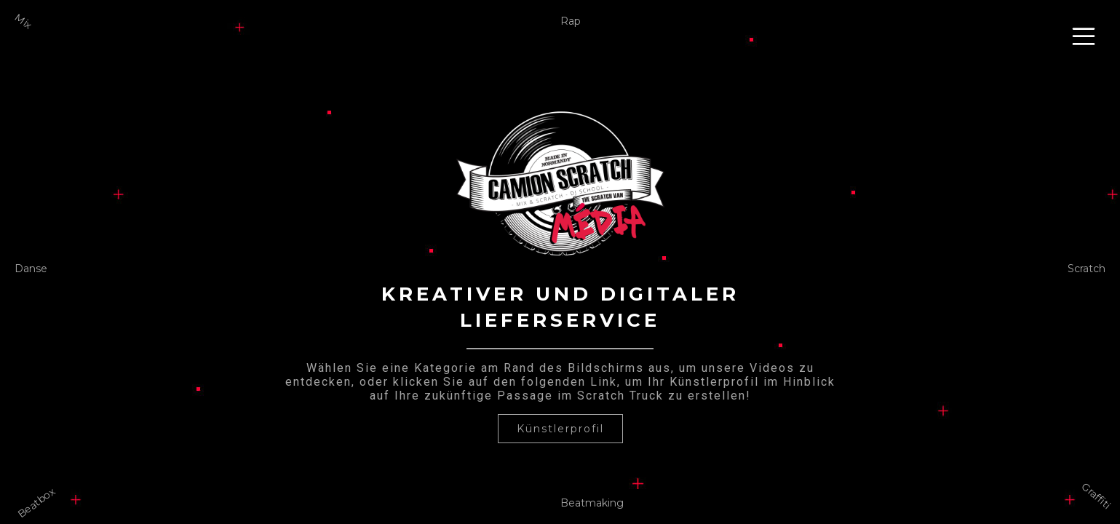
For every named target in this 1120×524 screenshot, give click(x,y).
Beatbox (36, 502)
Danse (31, 268)
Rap (570, 21)
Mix (23, 21)
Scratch (1086, 268)
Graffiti (1096, 495)
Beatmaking (592, 502)
